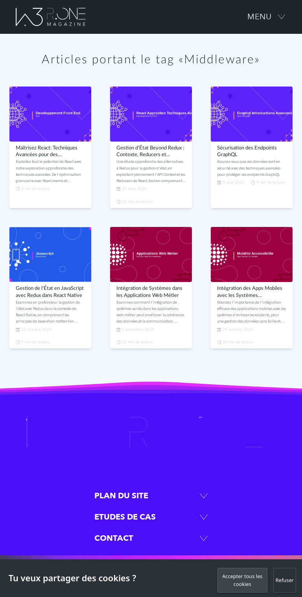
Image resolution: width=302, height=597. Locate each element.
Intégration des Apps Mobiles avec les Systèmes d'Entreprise (249, 292)
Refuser (285, 580)
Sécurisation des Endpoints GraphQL (247, 152)
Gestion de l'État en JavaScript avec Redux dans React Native (50, 292)
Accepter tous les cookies (242, 580)
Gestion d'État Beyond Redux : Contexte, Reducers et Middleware (150, 152)
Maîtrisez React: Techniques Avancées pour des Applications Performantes (46, 152)
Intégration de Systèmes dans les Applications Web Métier (149, 292)
